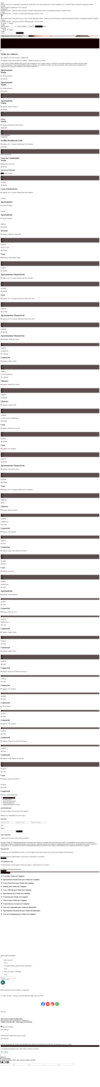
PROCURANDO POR (9, 798)
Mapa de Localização (7, 1026)
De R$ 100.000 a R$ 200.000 (18, 1044)
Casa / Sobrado (66, 4)
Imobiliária (4, 10)
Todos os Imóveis (5, 4)
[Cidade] (23, 26)
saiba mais (3, 858)
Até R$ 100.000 (5, 1044)
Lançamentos (85, 4)
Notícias (44, 10)
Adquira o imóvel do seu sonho (24, 856)
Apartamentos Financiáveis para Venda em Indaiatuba (48, 845)
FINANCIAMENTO (8, 803)
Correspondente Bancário (54, 10)
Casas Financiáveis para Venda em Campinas (60, 842)
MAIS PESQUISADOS (9, 801)
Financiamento (38, 10)
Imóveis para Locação (22, 18)
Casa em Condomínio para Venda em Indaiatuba (19, 845)
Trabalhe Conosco (66, 10)
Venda (5, 173)
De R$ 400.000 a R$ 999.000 (52, 1044)
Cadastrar (19, 831)
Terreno (91, 4)
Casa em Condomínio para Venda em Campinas (76, 845)
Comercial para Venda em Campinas (51, 844)
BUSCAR (39, 26)
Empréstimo (17, 869)
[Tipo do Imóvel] (8, 26)
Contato (3, 12)
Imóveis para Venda (10, 18)
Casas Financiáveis (44, 4)
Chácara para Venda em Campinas (71, 844)
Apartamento (17, 4)
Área (12, 4)
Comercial (78, 4)
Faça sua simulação (38, 856)
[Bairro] (32, 26)
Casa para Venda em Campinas (9, 842)
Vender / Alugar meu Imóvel (15, 10)
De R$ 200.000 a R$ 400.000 (35, 1044)
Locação (10, 173)
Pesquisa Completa (28, 10)
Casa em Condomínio (56, 4)
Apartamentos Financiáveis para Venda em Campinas (33, 842)
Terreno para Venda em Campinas (82, 842)
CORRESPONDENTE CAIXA (11, 804)
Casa (37, 4)
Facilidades (4, 869)
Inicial (2, 18)
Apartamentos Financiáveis (28, 4)
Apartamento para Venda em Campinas (30, 844)
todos (2, 173)
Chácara (73, 4)
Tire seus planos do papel (8, 856)
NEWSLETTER (7, 799)
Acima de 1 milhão (66, 1044)
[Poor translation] (7, 1062)
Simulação (11, 869)
